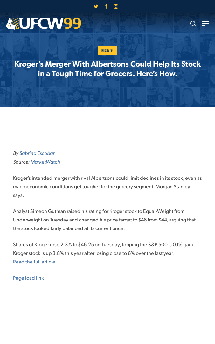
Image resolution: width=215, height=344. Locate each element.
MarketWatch (45, 161)
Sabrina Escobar (36, 153)
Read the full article (34, 261)
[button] (205, 23)
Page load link (28, 277)
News (107, 50)
